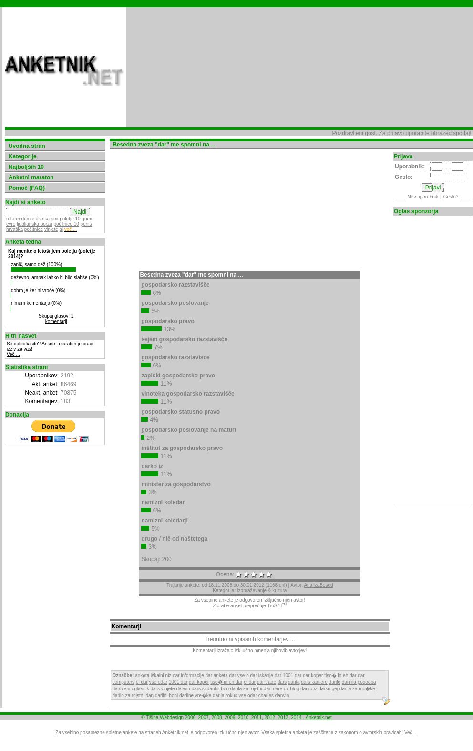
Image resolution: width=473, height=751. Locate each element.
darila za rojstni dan (251, 688)
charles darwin (273, 695)
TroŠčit (274, 605)
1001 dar (292, 675)
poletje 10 (70, 218)
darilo (334, 682)
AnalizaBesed (318, 585)
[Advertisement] (197, 67)
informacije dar (196, 675)
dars (282, 682)
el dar (142, 682)
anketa (142, 675)
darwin (183, 688)
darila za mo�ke (357, 688)
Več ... (13, 354)
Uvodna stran (27, 146)
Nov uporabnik (423, 196)
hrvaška (14, 229)
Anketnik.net (319, 717)
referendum (18, 218)
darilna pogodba (359, 682)
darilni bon (218, 688)
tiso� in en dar (340, 675)
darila (293, 682)
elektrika (41, 218)
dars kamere (314, 682)
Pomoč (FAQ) (27, 188)
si (61, 229)
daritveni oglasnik (130, 688)
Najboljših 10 (26, 167)
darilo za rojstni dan (133, 695)
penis (86, 224)
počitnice (33, 229)
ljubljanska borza (34, 224)
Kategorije (23, 156)
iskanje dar (269, 675)
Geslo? (451, 196)
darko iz (308, 688)
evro (10, 224)
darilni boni (166, 695)
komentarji (56, 321)
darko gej (328, 688)
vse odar (158, 682)
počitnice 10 (66, 224)
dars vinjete (162, 688)
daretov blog (286, 688)
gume (87, 218)
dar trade (266, 682)
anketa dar (225, 675)
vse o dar (247, 675)
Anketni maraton (31, 177)
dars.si (199, 688)
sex (55, 218)
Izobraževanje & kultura (262, 590)
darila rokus (225, 695)
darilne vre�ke (195, 695)
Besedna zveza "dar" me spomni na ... (191, 274)
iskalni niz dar (165, 675)
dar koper (313, 675)
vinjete (51, 229)
